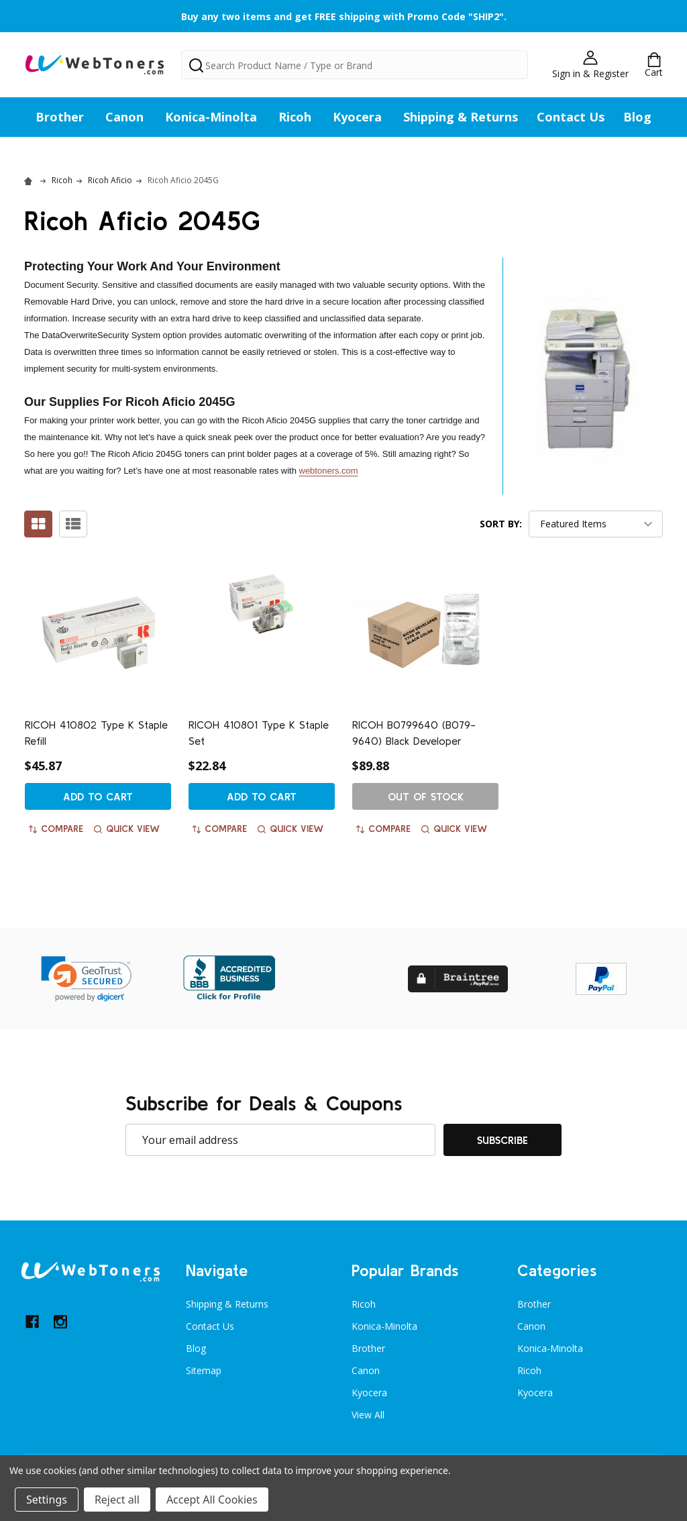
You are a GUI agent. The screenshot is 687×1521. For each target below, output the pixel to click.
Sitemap (203, 1370)
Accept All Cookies (212, 1499)
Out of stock (426, 796)
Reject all (117, 1499)
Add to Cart (98, 796)
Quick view (127, 828)
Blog (637, 117)
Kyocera (357, 117)
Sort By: (501, 523)
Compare (56, 828)
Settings (46, 1499)
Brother (60, 117)
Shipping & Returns (460, 117)
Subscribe (502, 1140)
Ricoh (294, 117)
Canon (124, 117)
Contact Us (570, 117)
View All (368, 1414)
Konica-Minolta (211, 117)
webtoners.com (328, 471)
